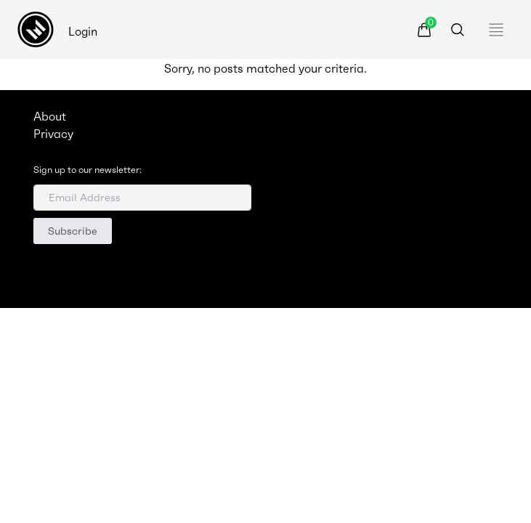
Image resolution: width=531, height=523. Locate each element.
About (49, 116)
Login (82, 31)
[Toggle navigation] (500, 30)
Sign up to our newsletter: (87, 170)
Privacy (53, 133)
